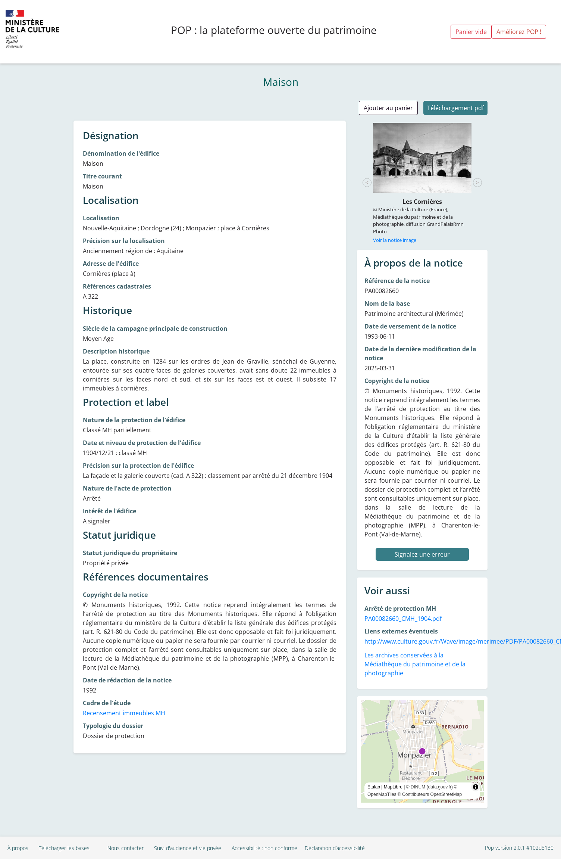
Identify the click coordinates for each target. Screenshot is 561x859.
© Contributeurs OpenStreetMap (430, 794)
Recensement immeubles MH (124, 713)
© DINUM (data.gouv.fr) (429, 787)
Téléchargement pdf (455, 108)
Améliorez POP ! (518, 32)
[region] (422, 751)
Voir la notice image (394, 240)
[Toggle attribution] (475, 786)
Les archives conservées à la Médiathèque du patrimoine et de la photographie (415, 664)
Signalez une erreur (422, 554)
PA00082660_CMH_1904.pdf (403, 618)
